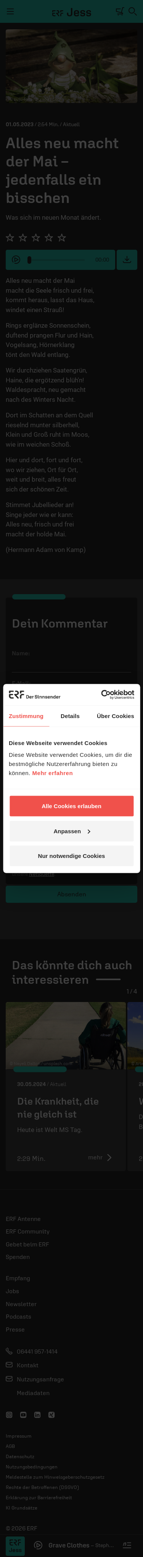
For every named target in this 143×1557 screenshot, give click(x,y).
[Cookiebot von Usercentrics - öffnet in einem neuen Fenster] (101, 695)
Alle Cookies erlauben (71, 806)
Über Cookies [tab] (115, 715)
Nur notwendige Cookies (71, 856)
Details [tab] (70, 715)
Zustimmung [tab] (26, 715)
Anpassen (71, 831)
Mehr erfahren (52, 773)
